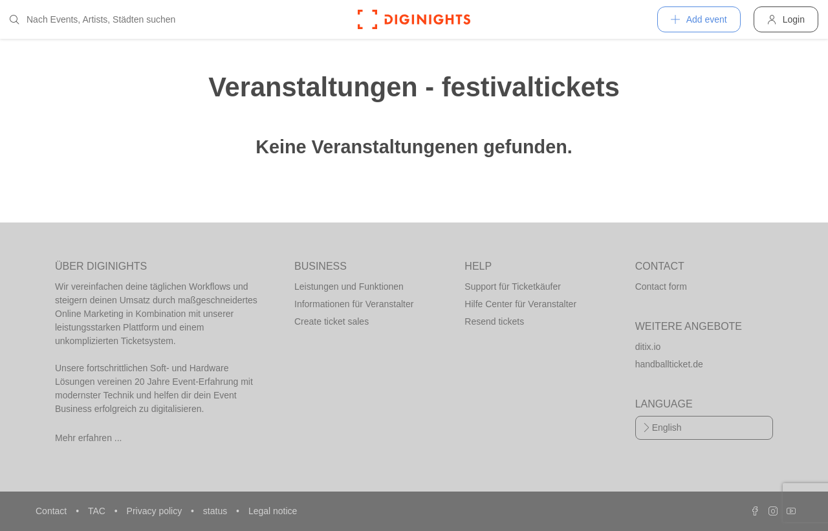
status (216, 511)
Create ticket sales (331, 321)
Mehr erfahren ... (88, 438)
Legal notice (273, 511)
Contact (52, 511)
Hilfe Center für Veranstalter (520, 304)
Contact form (661, 286)
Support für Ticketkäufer (512, 286)
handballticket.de (669, 364)
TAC (98, 511)
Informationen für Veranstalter (353, 304)
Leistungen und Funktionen (349, 286)
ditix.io (648, 346)
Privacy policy (155, 511)
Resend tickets (494, 321)
